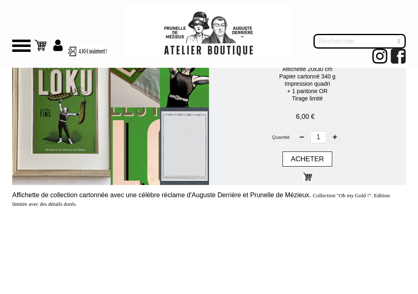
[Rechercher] (360, 41)
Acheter (307, 159)
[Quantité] (320, 137)
